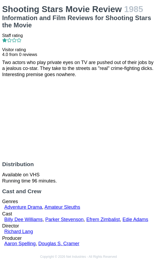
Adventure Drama (23, 207)
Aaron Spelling (20, 243)
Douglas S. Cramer (58, 243)
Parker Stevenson (64, 219)
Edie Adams (135, 219)
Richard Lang (18, 231)
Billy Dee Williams (23, 219)
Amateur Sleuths (62, 207)
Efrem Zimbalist (103, 219)
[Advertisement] (78, 119)
